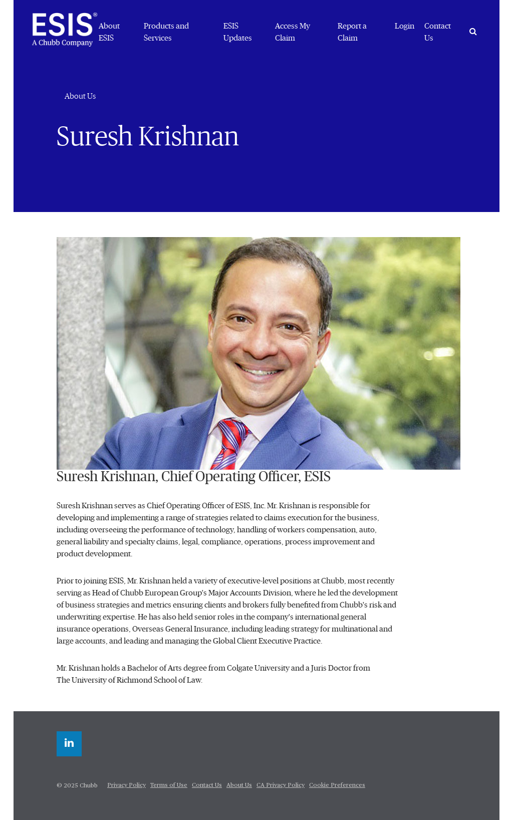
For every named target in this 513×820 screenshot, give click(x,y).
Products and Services (166, 32)
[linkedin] (69, 743)
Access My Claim (292, 32)
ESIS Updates (237, 32)
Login (404, 26)
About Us (80, 96)
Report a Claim (352, 32)
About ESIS (109, 32)
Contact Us (437, 32)
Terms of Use (168, 785)
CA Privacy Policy (280, 785)
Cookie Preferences (337, 785)
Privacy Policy (126, 785)
